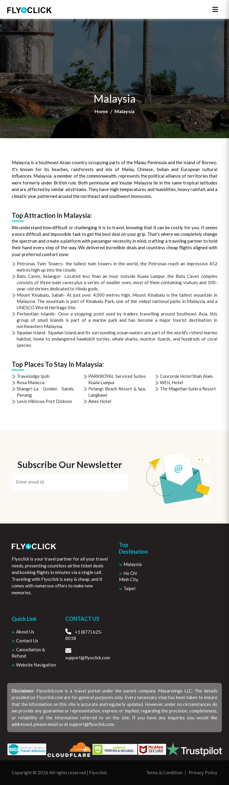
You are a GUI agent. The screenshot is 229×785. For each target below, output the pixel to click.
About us (25, 631)
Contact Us (27, 640)
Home (101, 111)
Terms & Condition (164, 772)
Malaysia (132, 564)
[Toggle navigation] (215, 10)
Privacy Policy (203, 772)
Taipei (129, 588)
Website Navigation (36, 664)
